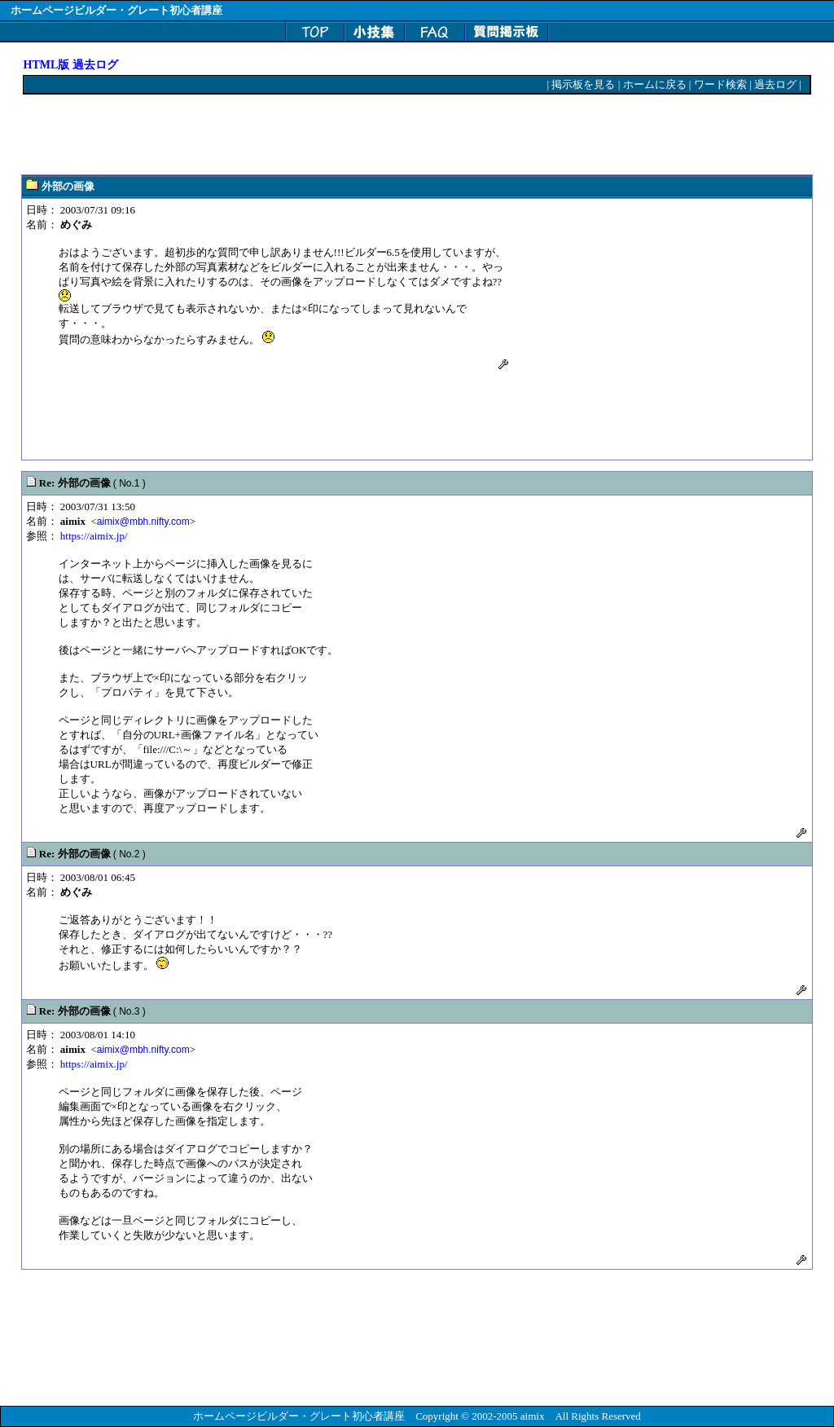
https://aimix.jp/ (94, 536)
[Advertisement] (320, 135)
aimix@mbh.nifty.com (143, 521)
